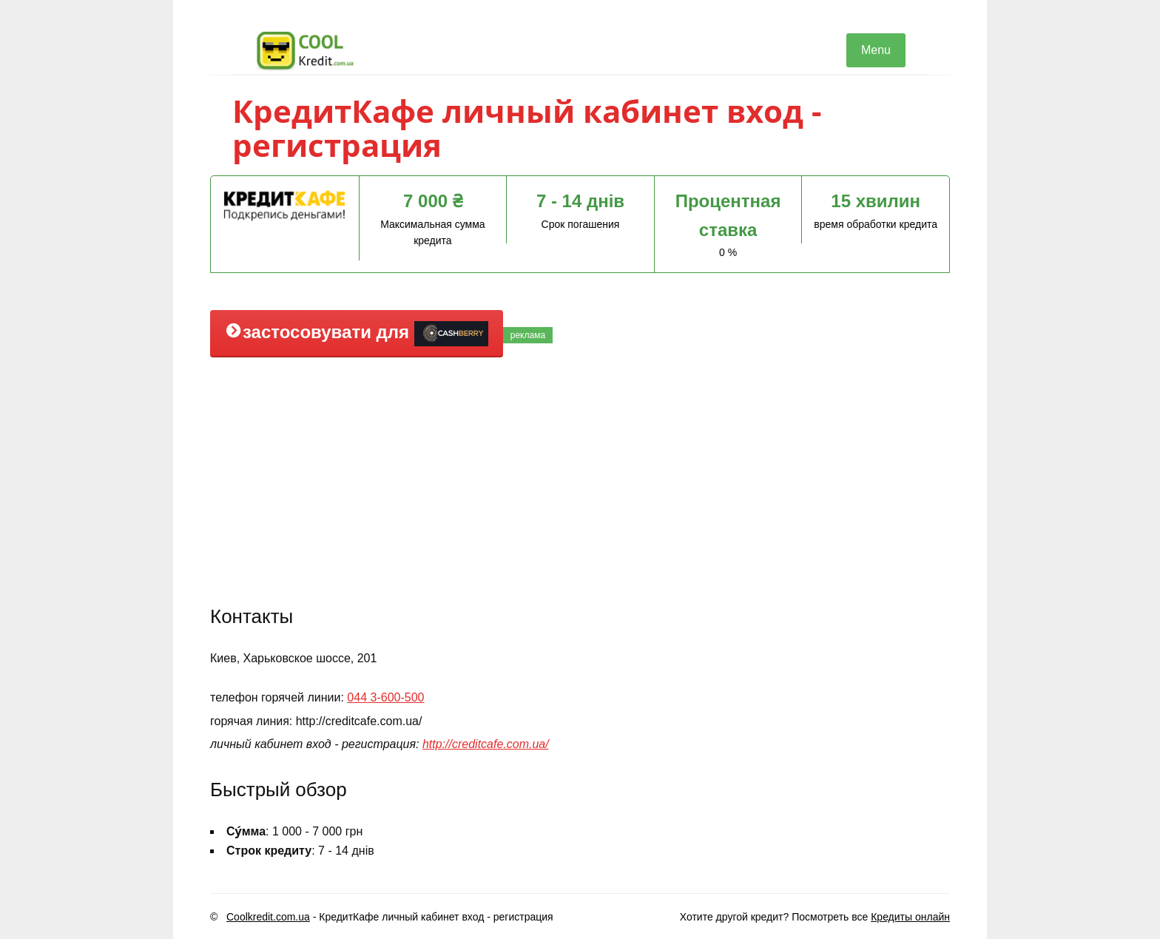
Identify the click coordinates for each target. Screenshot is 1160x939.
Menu (876, 50)
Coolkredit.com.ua (268, 917)
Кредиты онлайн (910, 917)
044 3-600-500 (385, 697)
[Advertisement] (580, 479)
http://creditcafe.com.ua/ (485, 744)
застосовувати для (356, 333)
